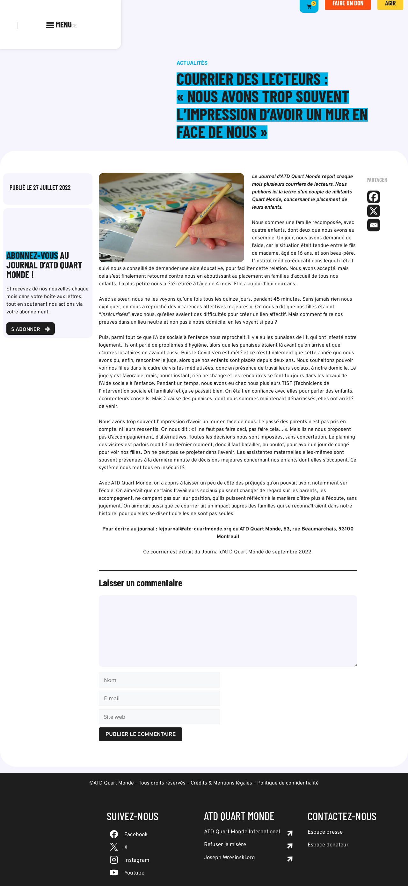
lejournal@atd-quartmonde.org (195, 529)
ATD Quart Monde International (242, 832)
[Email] (373, 225)
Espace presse (325, 832)
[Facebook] (373, 197)
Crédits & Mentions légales (221, 783)
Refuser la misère (225, 844)
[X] (373, 211)
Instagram (136, 860)
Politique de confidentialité (288, 783)
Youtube (134, 873)
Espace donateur (328, 845)
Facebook (136, 834)
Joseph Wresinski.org (229, 857)
